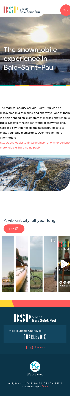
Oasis (45, 386)
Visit (13, 228)
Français (40, 347)
